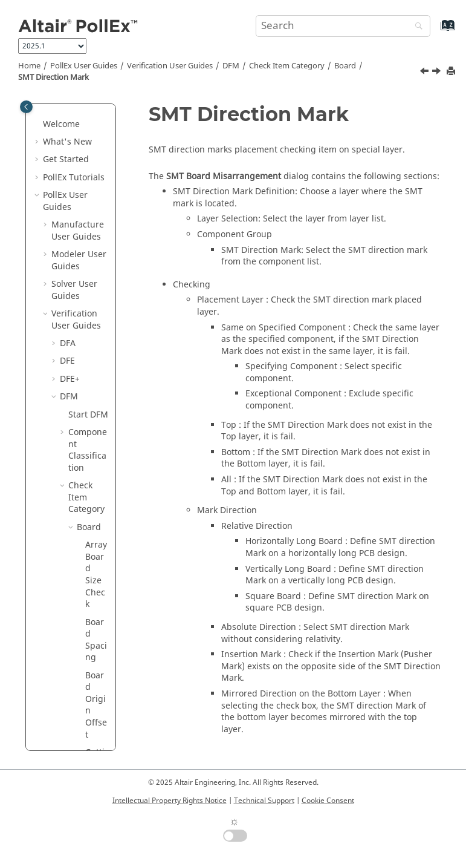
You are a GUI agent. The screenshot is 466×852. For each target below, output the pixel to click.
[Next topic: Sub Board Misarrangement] (437, 72)
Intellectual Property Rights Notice (169, 800)
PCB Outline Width (95, 123)
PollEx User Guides (83, 66)
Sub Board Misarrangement (96, 360)
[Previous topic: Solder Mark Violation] (425, 72)
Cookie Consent (328, 800)
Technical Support (264, 800)
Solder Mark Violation (96, 230)
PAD (85, 650)
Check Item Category (287, 66)
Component (91, 502)
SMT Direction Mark (53, 77)
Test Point (87, 722)
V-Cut (96, 479)
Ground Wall (92, 597)
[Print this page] (452, 72)
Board (345, 66)
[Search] (416, 27)
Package (91, 627)
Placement (91, 692)
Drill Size (85, 532)
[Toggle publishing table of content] (26, 106)
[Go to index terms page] (434, 31)
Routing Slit (95, 177)
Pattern (91, 669)
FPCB (87, 574)
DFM (230, 66)
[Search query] (343, 26)
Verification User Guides (170, 66)
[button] (80, 165)
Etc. (84, 555)
